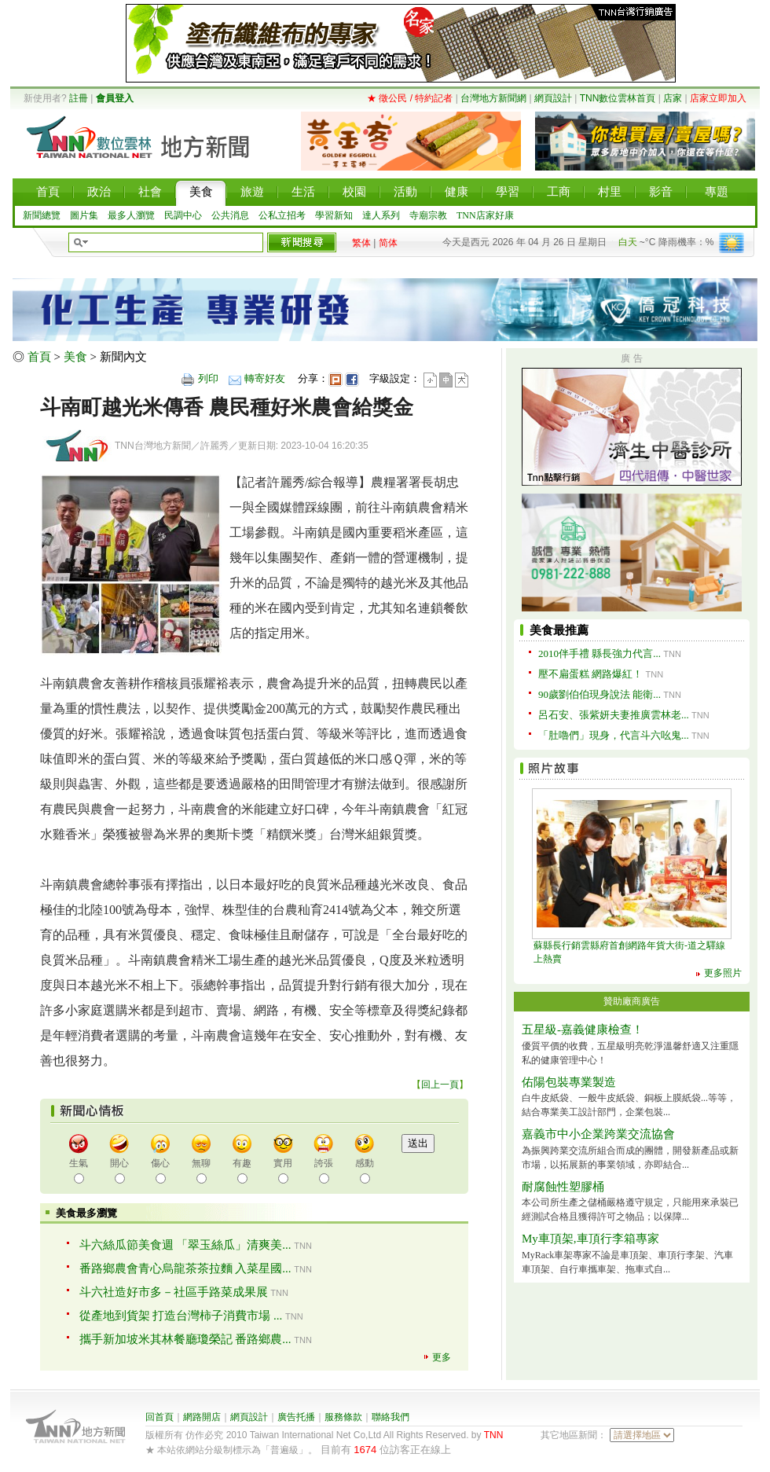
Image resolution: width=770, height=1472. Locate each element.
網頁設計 (553, 98)
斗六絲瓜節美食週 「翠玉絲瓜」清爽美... (185, 1245)
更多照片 (723, 972)
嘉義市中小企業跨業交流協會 (598, 1134)
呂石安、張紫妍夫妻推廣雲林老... (613, 715)
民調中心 (183, 215)
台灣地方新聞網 (493, 98)
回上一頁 (440, 1084)
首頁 (39, 357)
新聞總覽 (41, 215)
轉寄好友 (264, 378)
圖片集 (84, 215)
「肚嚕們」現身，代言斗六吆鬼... (613, 735)
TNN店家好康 (485, 215)
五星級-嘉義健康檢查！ (583, 1029)
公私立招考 (282, 215)
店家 (672, 98)
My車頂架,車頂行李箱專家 (590, 1238)
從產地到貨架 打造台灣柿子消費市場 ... (181, 1315)
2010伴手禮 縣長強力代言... (599, 653)
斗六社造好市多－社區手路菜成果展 (173, 1292)
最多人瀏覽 (131, 215)
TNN (494, 1435)
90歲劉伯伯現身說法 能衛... (599, 694)
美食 (75, 357)
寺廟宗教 (428, 215)
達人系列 (381, 215)
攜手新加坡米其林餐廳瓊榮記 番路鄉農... (185, 1339)
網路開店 (202, 1416)
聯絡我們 (390, 1416)
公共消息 (230, 215)
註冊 (78, 98)
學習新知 (334, 215)
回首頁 (159, 1416)
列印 (208, 378)
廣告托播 (296, 1416)
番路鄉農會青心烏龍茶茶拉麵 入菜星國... (185, 1268)
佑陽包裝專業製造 (569, 1082)
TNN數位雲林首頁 (618, 98)
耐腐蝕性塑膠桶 (563, 1186)
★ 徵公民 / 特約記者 (410, 98)
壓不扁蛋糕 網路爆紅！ (590, 674)
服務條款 (343, 1416)
